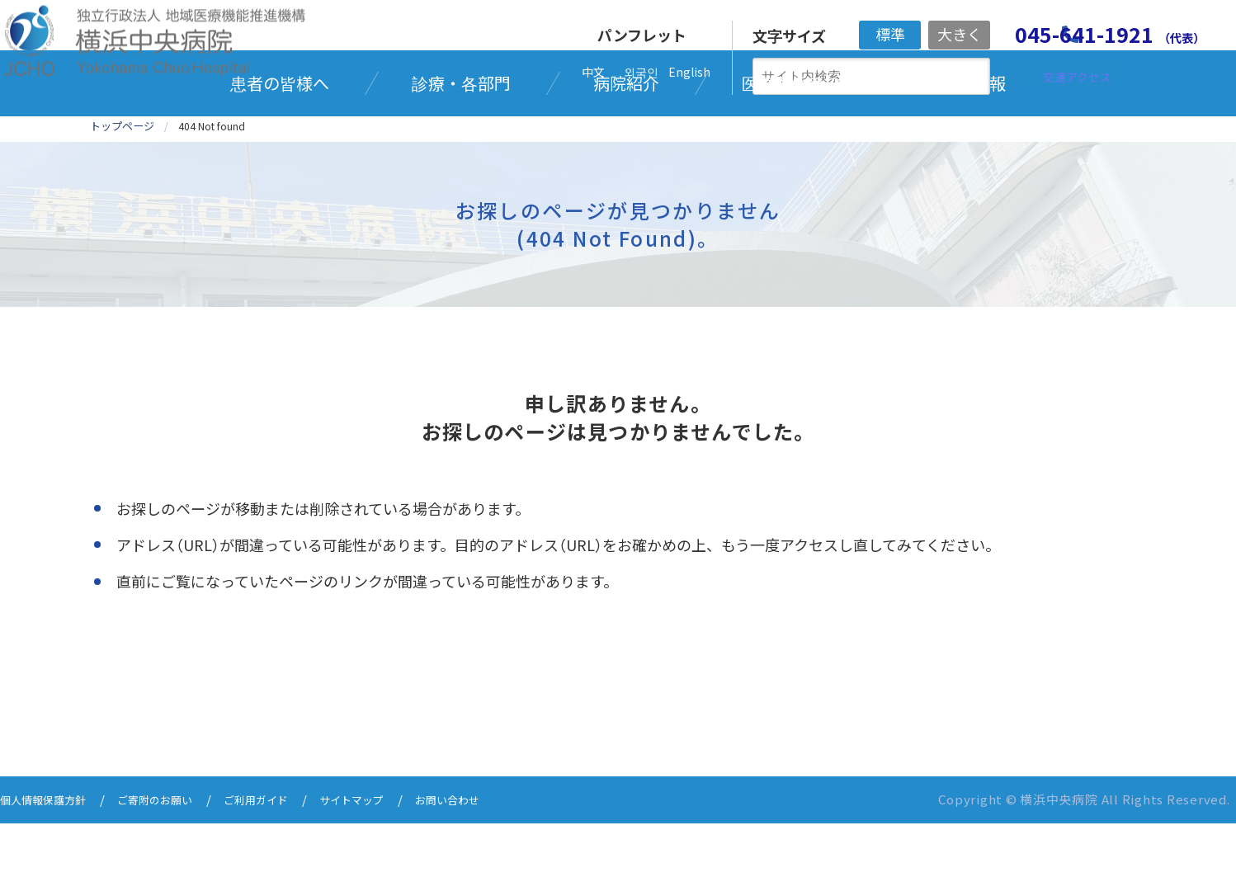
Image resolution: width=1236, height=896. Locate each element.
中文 (593, 72)
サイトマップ (391, 873)
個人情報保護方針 (49, 873)
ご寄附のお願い (173, 873)
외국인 (641, 72)
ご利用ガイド (285, 873)
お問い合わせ (497, 873)
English (689, 72)
